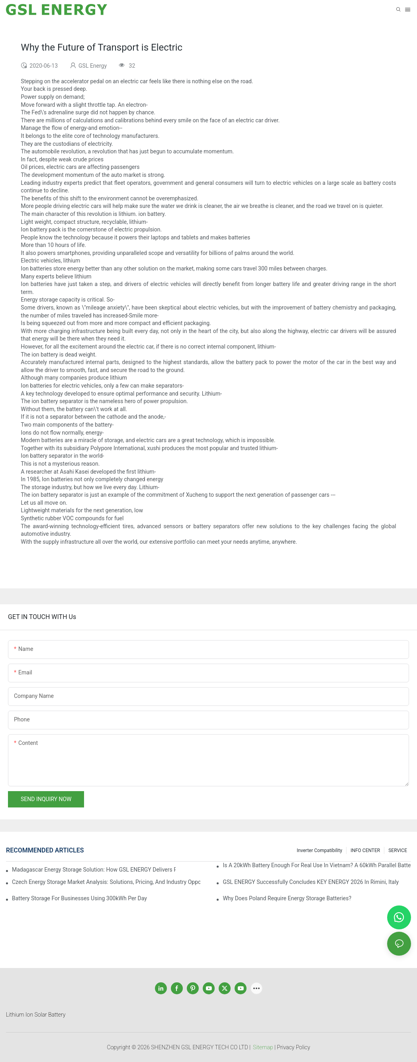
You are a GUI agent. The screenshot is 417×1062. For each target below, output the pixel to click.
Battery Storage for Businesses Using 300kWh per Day (79, 898)
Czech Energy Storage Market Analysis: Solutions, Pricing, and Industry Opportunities (106, 882)
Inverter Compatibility (319, 850)
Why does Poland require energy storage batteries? (287, 898)
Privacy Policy (293, 1047)
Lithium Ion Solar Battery (35, 1014)
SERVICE (397, 850)
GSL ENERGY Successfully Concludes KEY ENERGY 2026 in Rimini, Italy (311, 882)
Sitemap (263, 1047)
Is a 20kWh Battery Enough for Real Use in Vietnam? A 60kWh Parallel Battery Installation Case (317, 865)
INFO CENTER (365, 850)
